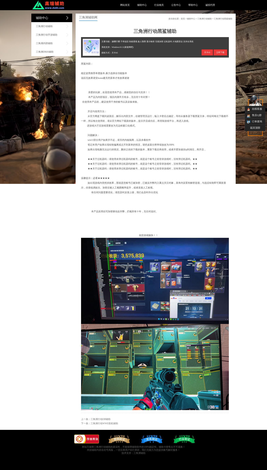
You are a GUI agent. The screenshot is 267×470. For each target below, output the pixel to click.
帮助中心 (193, 5)
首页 (183, 19)
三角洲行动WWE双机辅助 (104, 423)
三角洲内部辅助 (44, 43)
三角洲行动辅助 (44, 26)
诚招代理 (210, 5)
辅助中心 (142, 5)
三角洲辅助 (139, 453)
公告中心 (176, 5)
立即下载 (220, 52)
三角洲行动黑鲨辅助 (223, 19)
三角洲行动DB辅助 (101, 419)
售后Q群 (257, 115)
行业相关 (159, 5)
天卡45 (207, 52)
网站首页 (125, 5)
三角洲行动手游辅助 (46, 35)
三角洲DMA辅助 (44, 52)
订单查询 (257, 121)
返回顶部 (255, 127)
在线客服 (257, 109)
